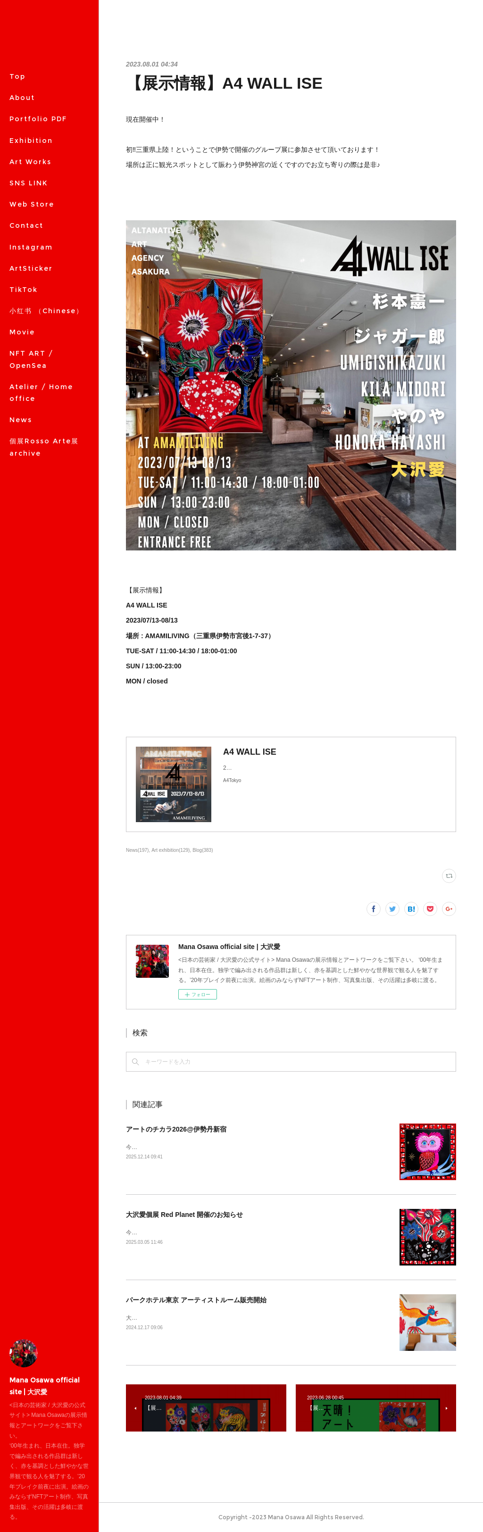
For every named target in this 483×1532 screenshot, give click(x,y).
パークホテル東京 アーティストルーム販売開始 (196, 1300)
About (22, 97)
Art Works (30, 162)
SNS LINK (28, 183)
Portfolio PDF (38, 119)
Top (17, 76)
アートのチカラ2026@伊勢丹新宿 (176, 1129)
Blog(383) (202, 850)
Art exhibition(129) (170, 850)
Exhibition (31, 140)
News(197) (137, 850)
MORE (21, 204)
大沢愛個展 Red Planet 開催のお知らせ (184, 1214)
